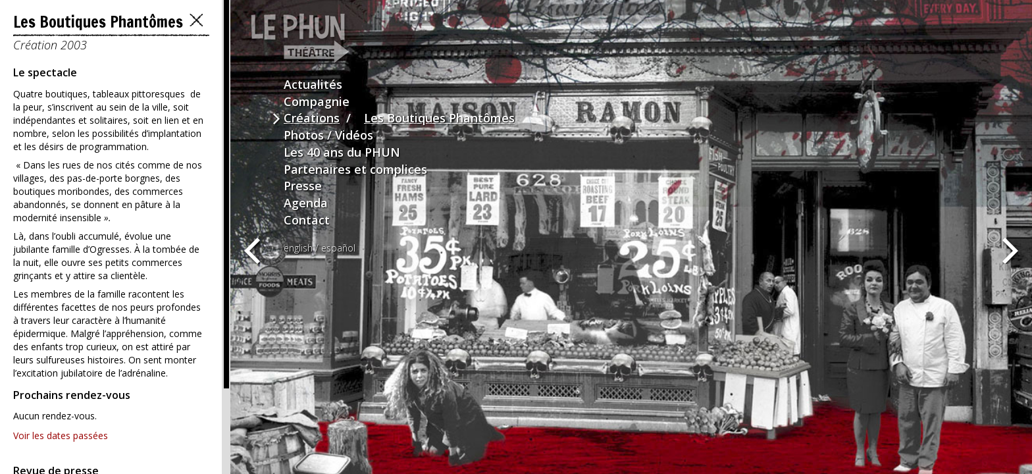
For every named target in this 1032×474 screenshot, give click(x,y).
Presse (303, 186)
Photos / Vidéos (328, 135)
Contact (307, 220)
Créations (312, 118)
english (298, 248)
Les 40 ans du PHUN (342, 152)
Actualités (313, 84)
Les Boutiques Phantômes (439, 118)
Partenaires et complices (355, 169)
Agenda (306, 203)
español (338, 248)
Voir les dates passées (60, 435)
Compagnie (316, 101)
